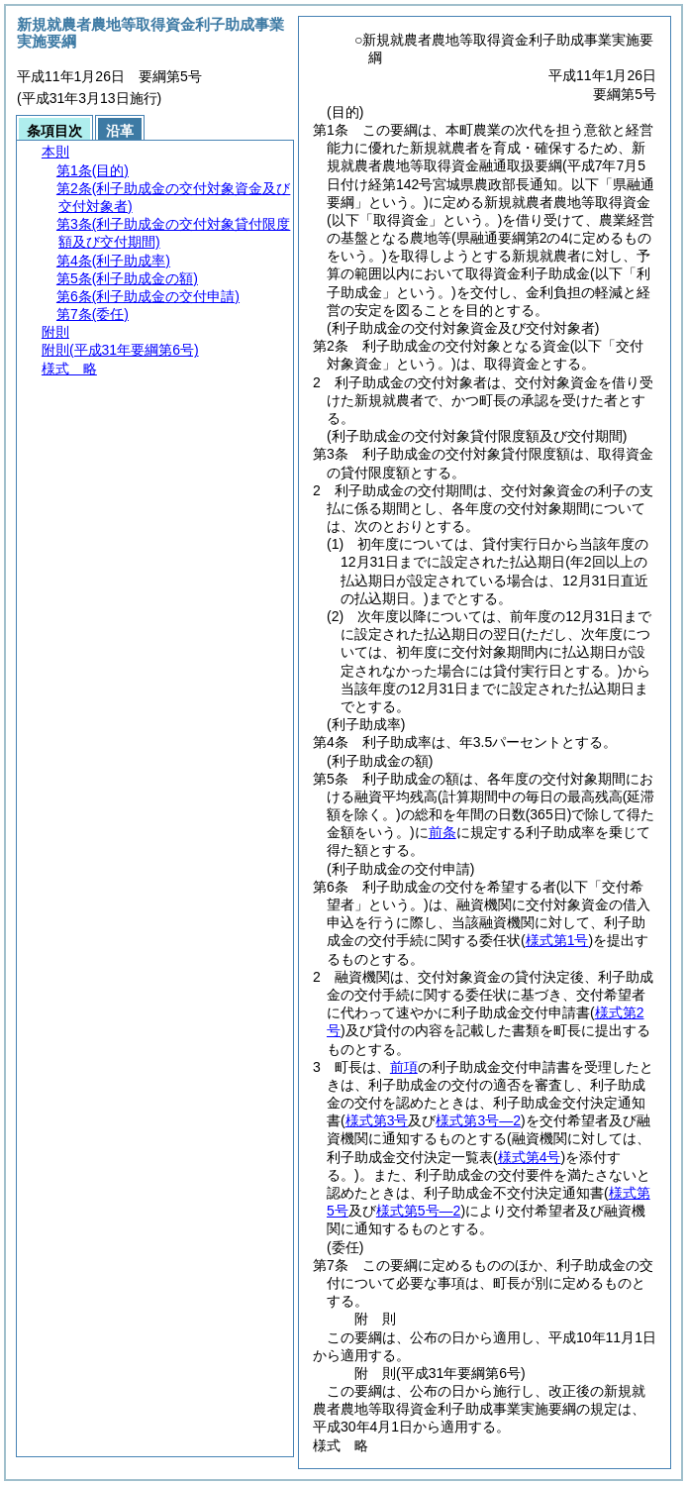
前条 (442, 832)
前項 (404, 1067)
